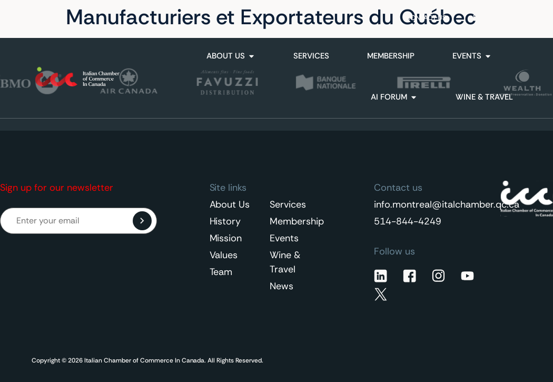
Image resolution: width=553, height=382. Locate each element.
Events (284, 238)
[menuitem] (494, 17)
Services (288, 204)
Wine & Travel (285, 262)
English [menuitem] (489, 17)
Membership (295, 221)
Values (224, 255)
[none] (494, 17)
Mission (226, 238)
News (281, 286)
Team (221, 272)
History (225, 221)
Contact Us (426, 17)
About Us (230, 204)
